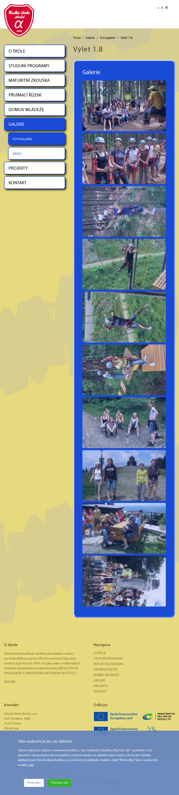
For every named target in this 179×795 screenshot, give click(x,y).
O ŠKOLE (17, 51)
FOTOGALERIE (22, 139)
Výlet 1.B (126, 38)
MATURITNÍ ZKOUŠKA (29, 80)
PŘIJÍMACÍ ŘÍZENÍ (25, 95)
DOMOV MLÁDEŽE (26, 110)
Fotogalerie (108, 38)
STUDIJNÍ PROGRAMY (29, 66)
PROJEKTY (18, 168)
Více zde (9, 681)
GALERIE (16, 124)
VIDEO (17, 154)
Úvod (77, 38)
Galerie (90, 38)
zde (31, 765)
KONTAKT (17, 183)
